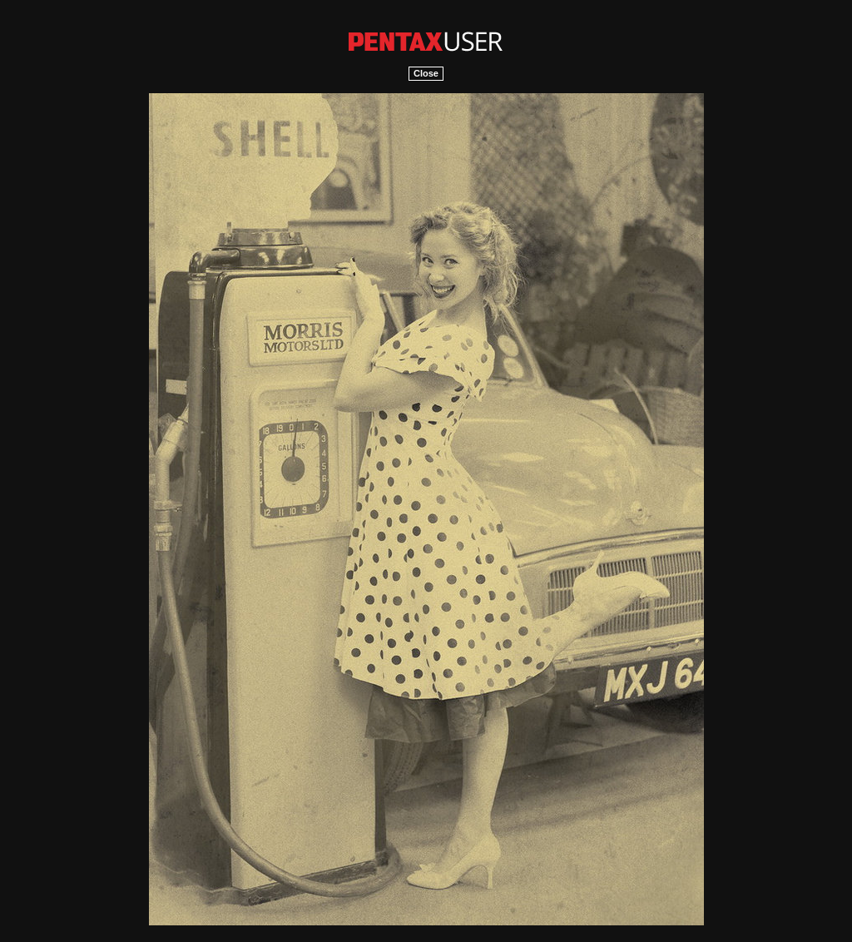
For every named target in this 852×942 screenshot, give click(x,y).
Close (426, 73)
